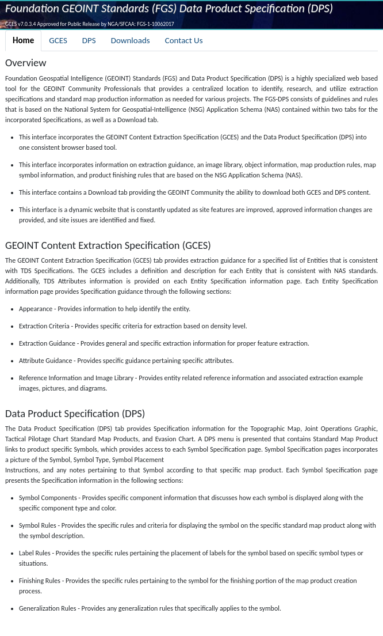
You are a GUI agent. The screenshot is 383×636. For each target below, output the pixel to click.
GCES (58, 40)
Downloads (130, 40)
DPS (89, 40)
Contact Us (184, 40)
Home (23, 40)
